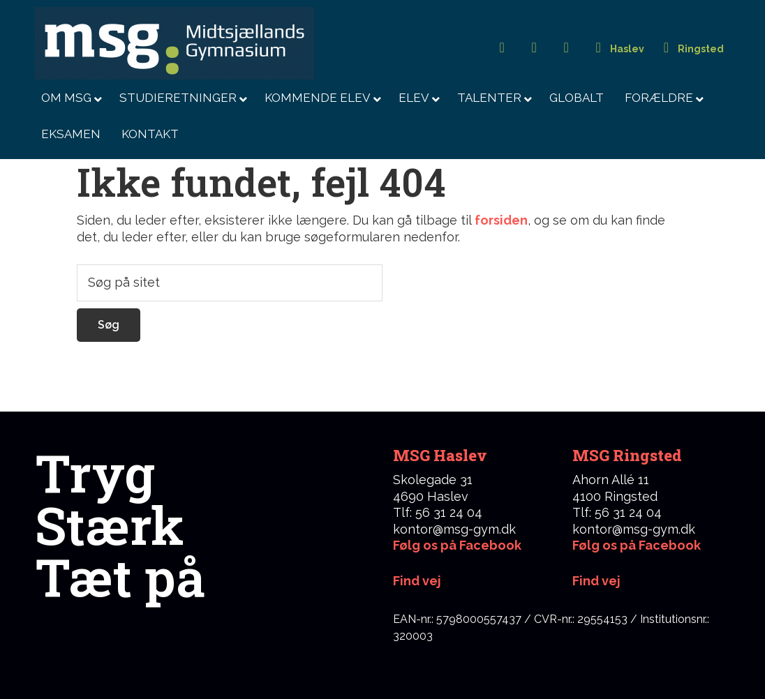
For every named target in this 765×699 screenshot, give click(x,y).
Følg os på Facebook (457, 545)
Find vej (596, 580)
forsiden (501, 220)
